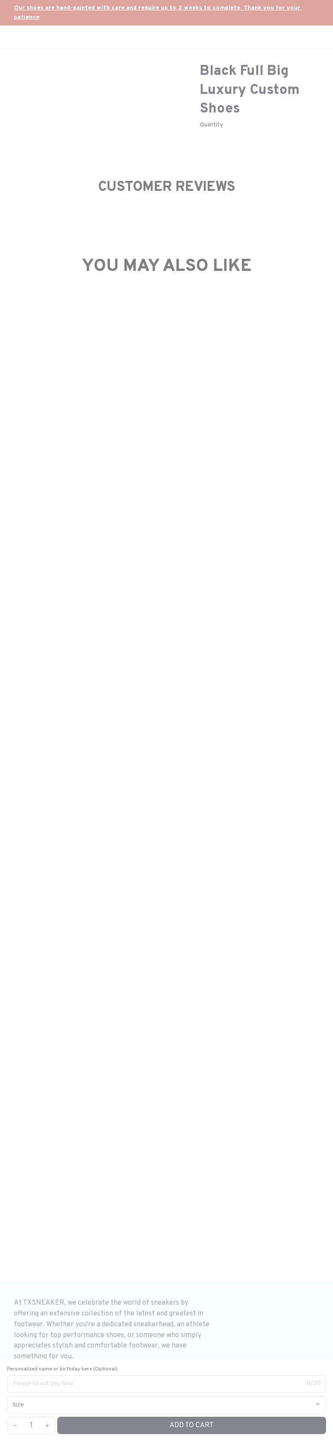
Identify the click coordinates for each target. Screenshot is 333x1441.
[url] (166, 12)
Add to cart (192, 1425)
